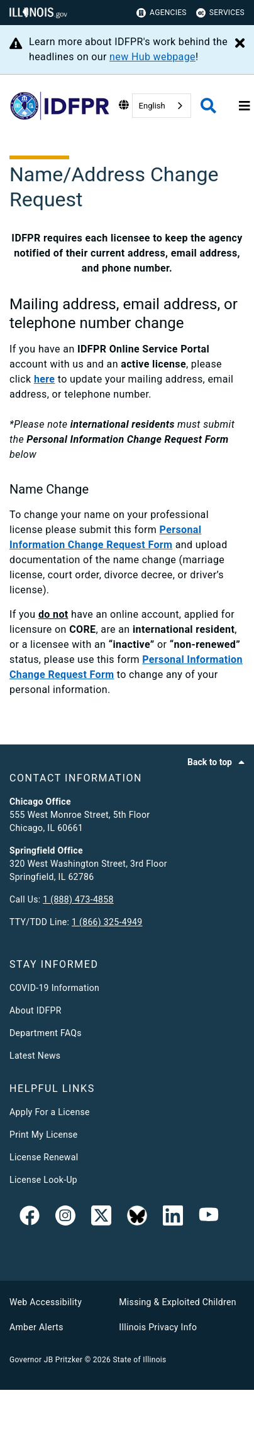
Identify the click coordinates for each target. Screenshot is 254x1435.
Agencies (161, 13)
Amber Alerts (36, 1327)
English (152, 105)
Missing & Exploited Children (177, 1302)
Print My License (43, 1135)
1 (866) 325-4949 (107, 922)
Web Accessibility (45, 1302)
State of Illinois (139, 1359)
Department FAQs (45, 1033)
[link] (29, 1218)
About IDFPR (35, 1010)
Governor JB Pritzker (45, 1359)
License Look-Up (43, 1180)
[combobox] (161, 105)
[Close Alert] (240, 43)
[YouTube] (209, 1218)
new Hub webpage (152, 57)
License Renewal (43, 1157)
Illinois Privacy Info (158, 1327)
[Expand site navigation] (244, 106)
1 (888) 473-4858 (78, 899)
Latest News (34, 1056)
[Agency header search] (208, 106)
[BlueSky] (137, 1218)
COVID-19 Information (54, 988)
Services (220, 13)
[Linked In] (173, 1218)
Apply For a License (49, 1112)
